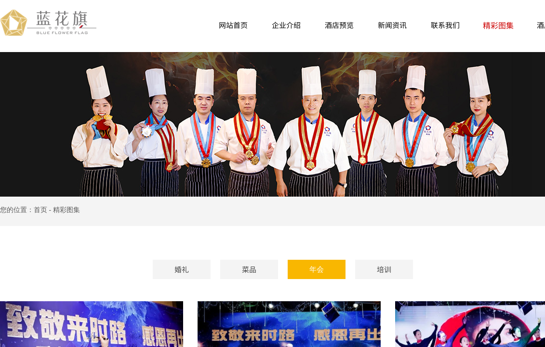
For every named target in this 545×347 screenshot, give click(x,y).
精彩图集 (498, 25)
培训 (384, 269)
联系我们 (445, 25)
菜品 (249, 269)
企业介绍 (286, 25)
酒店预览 (339, 25)
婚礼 (181, 269)
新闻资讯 (392, 25)
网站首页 (233, 25)
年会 (316, 269)
